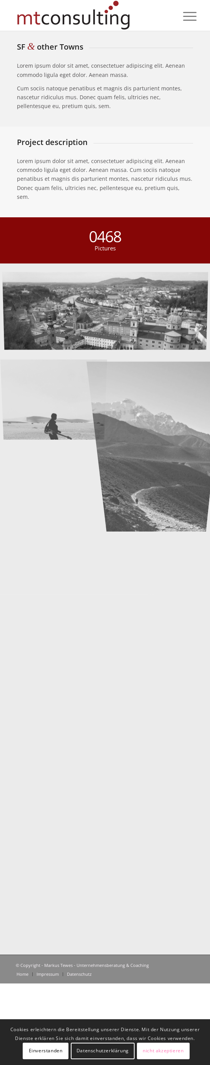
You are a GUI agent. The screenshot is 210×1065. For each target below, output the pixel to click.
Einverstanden (46, 1050)
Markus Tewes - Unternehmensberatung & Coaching (96, 965)
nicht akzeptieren (163, 1050)
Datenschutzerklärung (103, 1050)
